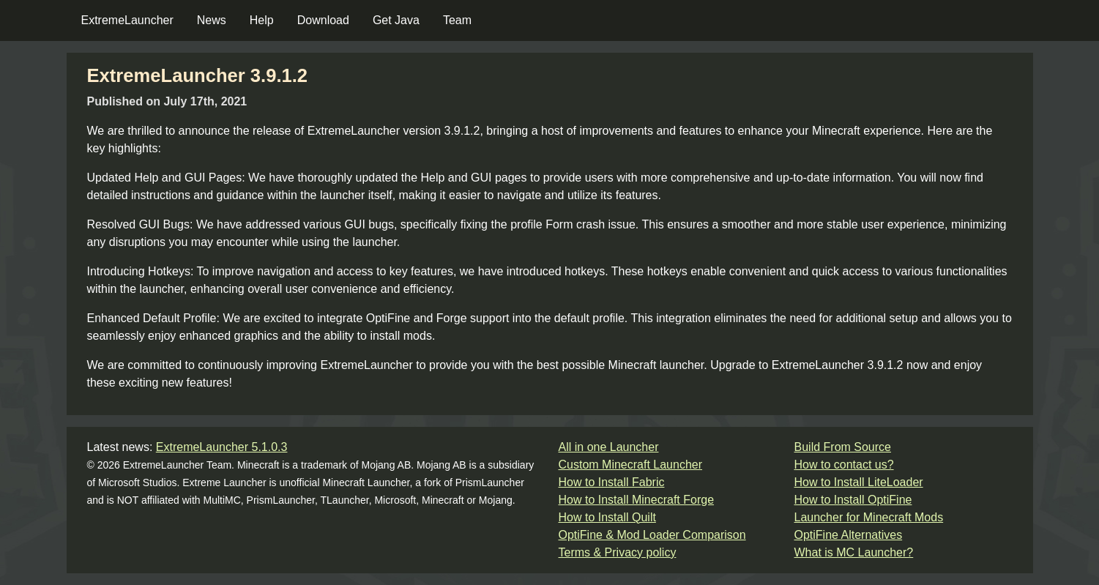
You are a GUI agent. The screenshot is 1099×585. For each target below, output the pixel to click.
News (211, 20)
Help (262, 20)
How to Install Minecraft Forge (637, 499)
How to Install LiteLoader (858, 482)
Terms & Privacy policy (618, 552)
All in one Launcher (609, 447)
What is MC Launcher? (854, 552)
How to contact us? (844, 464)
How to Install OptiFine (853, 499)
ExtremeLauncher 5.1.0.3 (222, 447)
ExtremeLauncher (127, 20)
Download (323, 20)
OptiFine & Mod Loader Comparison (652, 535)
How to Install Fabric (612, 482)
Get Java (396, 20)
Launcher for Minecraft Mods (869, 517)
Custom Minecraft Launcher (631, 464)
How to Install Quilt (607, 517)
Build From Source (843, 447)
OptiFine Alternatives (848, 535)
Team (457, 20)
